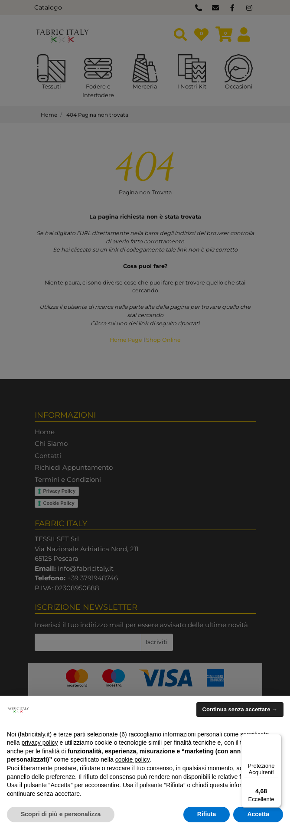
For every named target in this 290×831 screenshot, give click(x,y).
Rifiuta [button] (206, 814)
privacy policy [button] (39, 742)
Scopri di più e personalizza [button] (61, 814)
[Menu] (276, 739)
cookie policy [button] (132, 759)
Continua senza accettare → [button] (239, 709)
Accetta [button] (258, 814)
